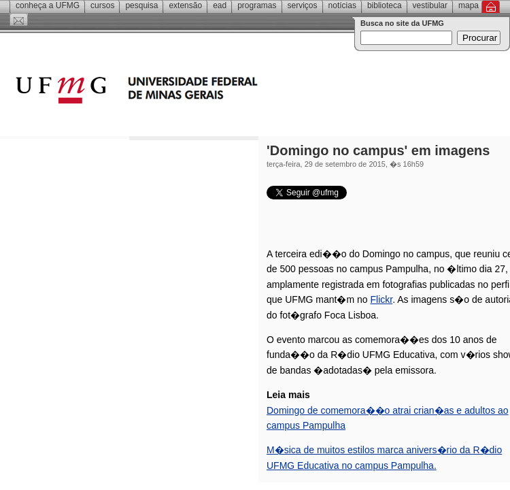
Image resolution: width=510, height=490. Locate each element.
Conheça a (48, 5)
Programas (256, 5)
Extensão (185, 5)
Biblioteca (384, 5)
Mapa (468, 5)
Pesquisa (141, 5)
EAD (219, 5)
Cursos (102, 5)
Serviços (303, 5)
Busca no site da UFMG (402, 23)
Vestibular (430, 5)
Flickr (382, 299)
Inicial (490, 7)
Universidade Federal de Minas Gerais (214, 91)
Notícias (342, 5)
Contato (19, 20)
